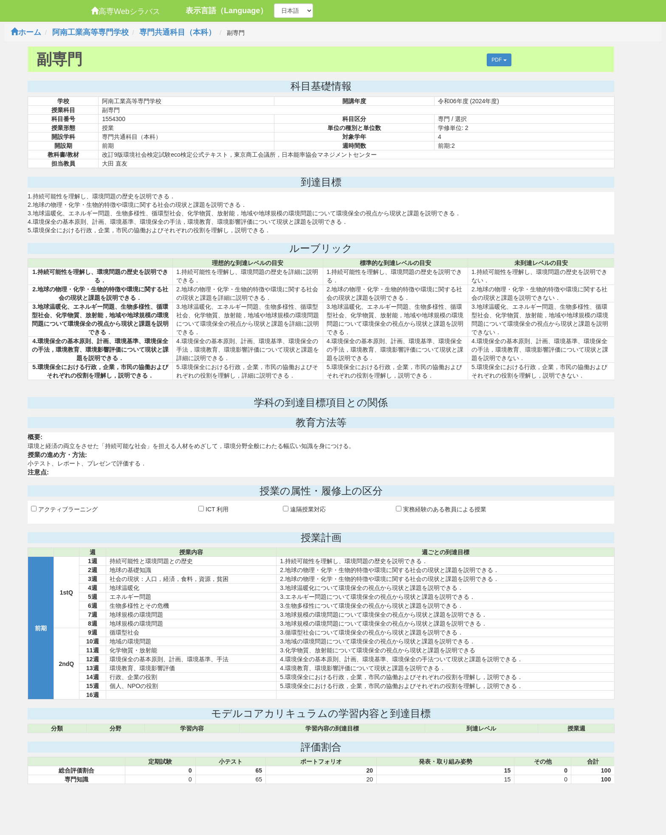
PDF (498, 60)
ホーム (26, 32)
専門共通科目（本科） (177, 32)
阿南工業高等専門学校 (90, 32)
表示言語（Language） (227, 10)
